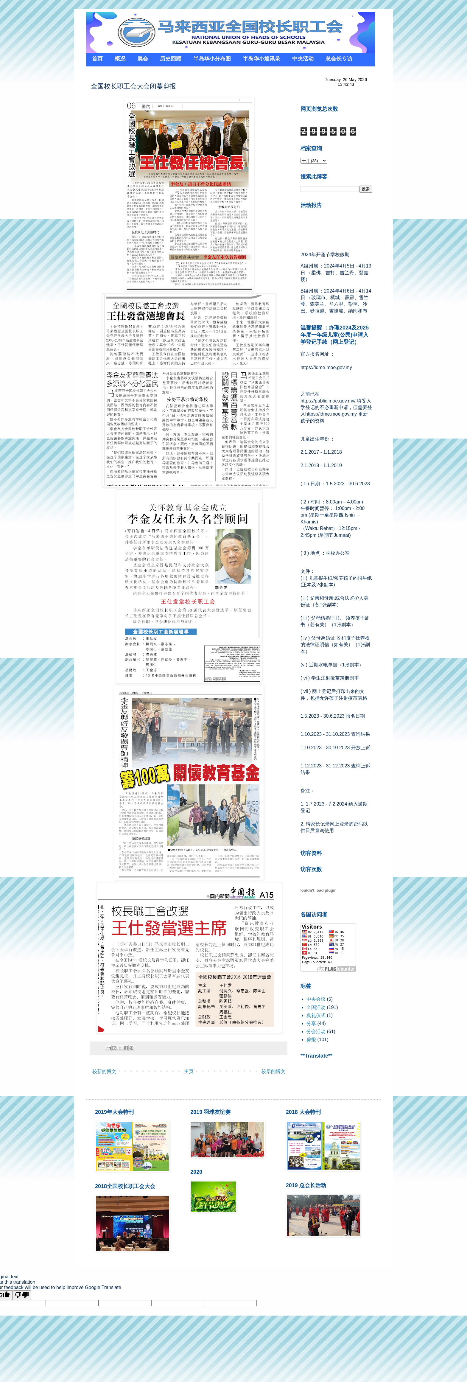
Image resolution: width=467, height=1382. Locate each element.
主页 (189, 1071)
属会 (142, 59)
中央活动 (303, 59)
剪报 (311, 1039)
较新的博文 (104, 1071)
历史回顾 (170, 59)
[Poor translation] (21, 1295)
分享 (311, 1023)
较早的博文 (273, 1071)
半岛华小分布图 (212, 59)
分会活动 (316, 1031)
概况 (120, 59)
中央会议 (316, 999)
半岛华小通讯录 (261, 59)
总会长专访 (339, 59)
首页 (97, 59)
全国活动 (316, 1007)
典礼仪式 (316, 1015)
